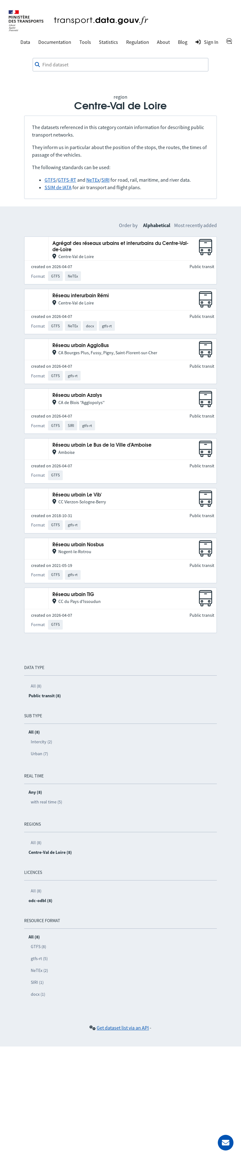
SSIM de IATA (58, 187)
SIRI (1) (37, 982)
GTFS (50, 180)
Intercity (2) (41, 742)
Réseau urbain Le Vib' (77, 495)
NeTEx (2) (39, 970)
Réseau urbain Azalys (77, 395)
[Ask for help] (225, 1142)
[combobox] (120, 65)
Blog (182, 42)
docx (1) (38, 994)
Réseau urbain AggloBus (80, 345)
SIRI (105, 180)
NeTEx (92, 180)
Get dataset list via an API (123, 1028)
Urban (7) (39, 753)
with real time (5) (46, 802)
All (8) (36, 686)
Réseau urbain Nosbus (78, 545)
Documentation (54, 42)
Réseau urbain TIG (73, 594)
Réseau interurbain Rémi (80, 295)
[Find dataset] (120, 65)
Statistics (108, 42)
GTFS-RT (67, 180)
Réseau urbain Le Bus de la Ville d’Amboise (102, 445)
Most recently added (195, 225)
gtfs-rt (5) (39, 958)
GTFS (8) (38, 946)
